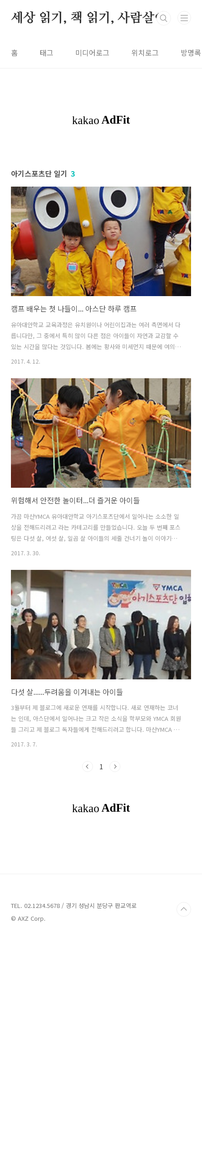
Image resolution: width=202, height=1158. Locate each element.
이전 (87, 857)
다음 (114, 857)
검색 (164, 18)
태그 (46, 52)
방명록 (191, 52)
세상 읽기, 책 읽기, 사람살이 (89, 18)
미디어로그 (92, 52)
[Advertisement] (101, 199)
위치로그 (145, 52)
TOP (183, 1128)
